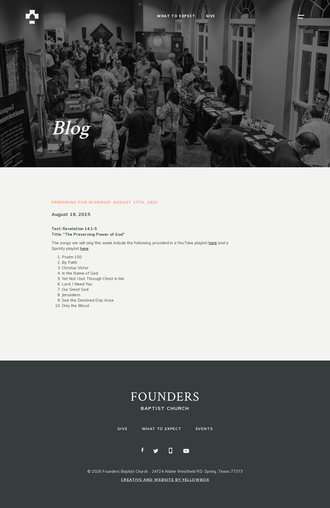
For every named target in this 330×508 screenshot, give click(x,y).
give (210, 16)
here (213, 242)
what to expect (176, 16)
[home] (32, 17)
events (204, 429)
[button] (301, 17)
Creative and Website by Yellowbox (165, 479)
